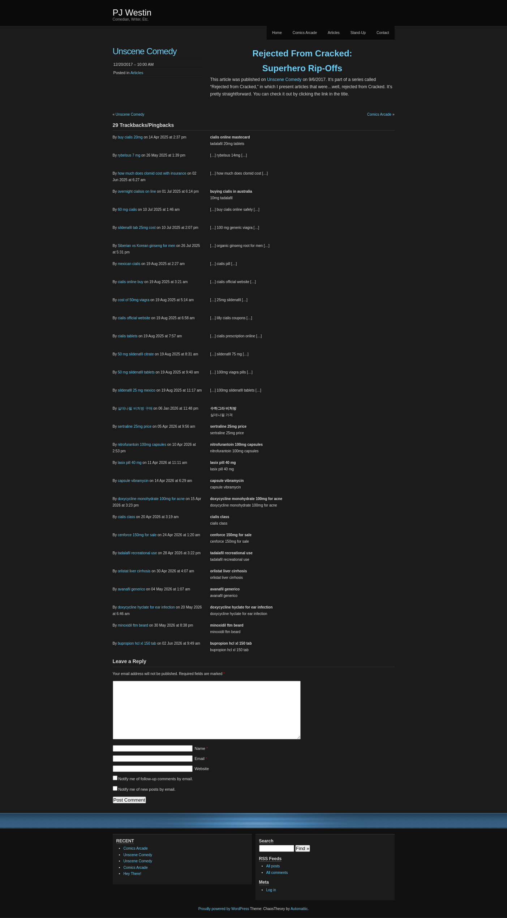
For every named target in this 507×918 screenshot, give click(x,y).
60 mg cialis (127, 210)
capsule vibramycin (133, 481)
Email (201, 758)
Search (266, 841)
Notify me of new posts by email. (146, 789)
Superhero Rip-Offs (302, 68)
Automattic (299, 909)
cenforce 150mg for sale (137, 535)
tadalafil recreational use (137, 553)
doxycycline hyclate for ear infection (146, 607)
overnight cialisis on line (137, 191)
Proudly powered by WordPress (223, 909)
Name (201, 748)
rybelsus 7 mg (129, 155)
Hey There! (132, 874)
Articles (334, 33)
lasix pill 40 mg (130, 463)
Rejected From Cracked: (302, 53)
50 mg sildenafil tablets (136, 372)
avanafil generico (131, 589)
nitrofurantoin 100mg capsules (142, 445)
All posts (273, 866)
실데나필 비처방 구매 (135, 408)
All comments (277, 873)
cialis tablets (127, 336)
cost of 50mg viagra (133, 300)
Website (202, 769)
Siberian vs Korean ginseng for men (146, 246)
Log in (271, 890)
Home (277, 33)
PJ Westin (132, 12)
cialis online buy (130, 282)
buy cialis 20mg (130, 137)
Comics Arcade (305, 33)
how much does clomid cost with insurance (152, 173)
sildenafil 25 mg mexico (136, 390)
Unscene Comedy (284, 79)
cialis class (126, 517)
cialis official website (134, 318)
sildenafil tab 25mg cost (137, 228)
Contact (383, 33)
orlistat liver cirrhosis (134, 571)
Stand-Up (358, 33)
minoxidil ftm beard (133, 625)
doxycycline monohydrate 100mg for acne (151, 499)
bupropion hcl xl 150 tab (137, 643)
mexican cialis (129, 264)
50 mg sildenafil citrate (136, 354)
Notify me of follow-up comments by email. (155, 779)
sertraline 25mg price (134, 426)
